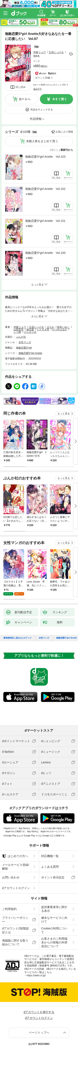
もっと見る (63, 413)
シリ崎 (17, 332)
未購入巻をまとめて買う (42, 141)
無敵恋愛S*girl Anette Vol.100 (45, 252)
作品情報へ (37, 118)
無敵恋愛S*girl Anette (30, 353)
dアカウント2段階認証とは (15, 930)
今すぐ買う (59, 99)
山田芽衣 (19, 329)
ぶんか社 (21, 336)
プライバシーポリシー (15, 919)
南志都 (30, 329)
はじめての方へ (15, 856)
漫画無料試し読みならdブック (17, 638)
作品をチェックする (41, 109)
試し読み (21, 87)
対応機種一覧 (50, 856)
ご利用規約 (9, 909)
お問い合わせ (11, 877)
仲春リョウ (39, 52)
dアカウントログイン (16, 888)
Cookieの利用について (54, 930)
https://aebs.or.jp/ (36, 975)
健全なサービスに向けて (54, 919)
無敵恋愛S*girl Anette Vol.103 (45, 156)
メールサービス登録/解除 (15, 866)
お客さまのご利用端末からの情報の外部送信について (54, 942)
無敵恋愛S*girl (24, 347)
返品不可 (37, 89)
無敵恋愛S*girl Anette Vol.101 (45, 220)
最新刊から (67, 150)
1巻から (54, 150)
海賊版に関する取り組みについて (15, 942)
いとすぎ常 (43, 329)
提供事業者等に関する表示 (54, 908)
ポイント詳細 (42, 77)
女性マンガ (25, 342)
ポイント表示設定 (52, 877)
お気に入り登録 (64, 131)
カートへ (24, 99)
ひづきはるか (59, 329)
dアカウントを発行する (39, 1012)
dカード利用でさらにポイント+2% (49, 85)
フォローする (71, 54)
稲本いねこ (63, 327)
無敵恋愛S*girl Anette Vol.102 (45, 188)
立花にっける (56, 52)
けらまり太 (30, 332)
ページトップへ (39, 1032)
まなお (50, 327)
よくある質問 (50, 866)
